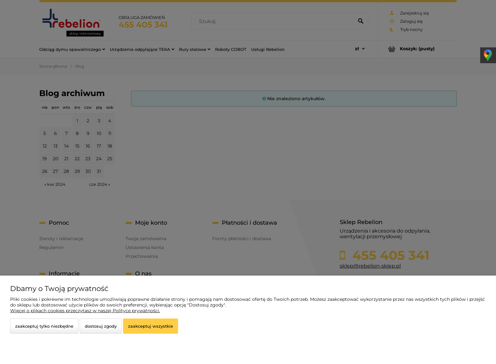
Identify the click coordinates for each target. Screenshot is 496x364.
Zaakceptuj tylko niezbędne (44, 326)
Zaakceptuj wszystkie (150, 326)
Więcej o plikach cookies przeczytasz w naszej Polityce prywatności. (85, 310)
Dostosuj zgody (101, 326)
